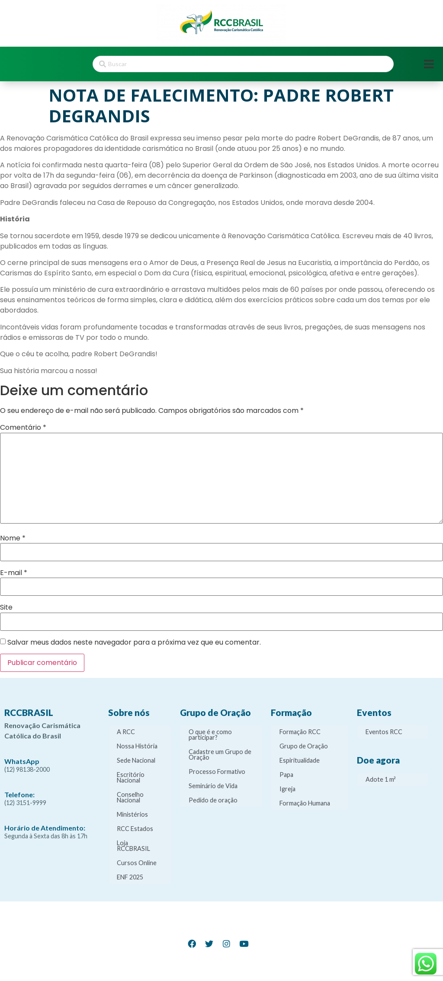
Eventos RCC (384, 731)
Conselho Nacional (130, 797)
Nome (13, 538)
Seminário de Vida (213, 785)
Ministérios (132, 814)
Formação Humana (304, 803)
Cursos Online (137, 862)
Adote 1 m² (381, 779)
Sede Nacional (136, 760)
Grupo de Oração (303, 746)
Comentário (23, 427)
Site (6, 607)
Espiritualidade (299, 760)
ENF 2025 (130, 877)
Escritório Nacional (130, 777)
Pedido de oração (213, 800)
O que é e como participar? (210, 734)
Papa (286, 774)
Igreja (287, 788)
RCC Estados (135, 828)
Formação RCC (300, 731)
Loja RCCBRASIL (133, 845)
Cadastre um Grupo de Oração (220, 754)
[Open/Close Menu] (429, 64)
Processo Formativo (217, 771)
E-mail (13, 572)
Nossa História (137, 746)
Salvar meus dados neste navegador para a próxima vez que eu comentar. (134, 642)
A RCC (126, 731)
